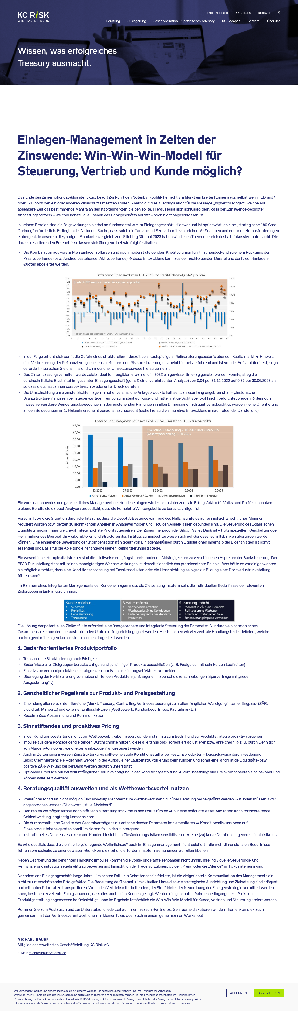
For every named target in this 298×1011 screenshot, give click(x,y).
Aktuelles (243, 13)
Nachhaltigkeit (217, 13)
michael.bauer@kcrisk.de (47, 953)
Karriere (254, 21)
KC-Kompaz (231, 21)
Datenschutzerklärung (107, 1003)
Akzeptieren (269, 993)
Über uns (273, 21)
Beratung (113, 21)
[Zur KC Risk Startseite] (33, 20)
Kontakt (264, 13)
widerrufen (167, 1003)
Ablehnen (238, 993)
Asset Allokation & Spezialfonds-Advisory (184, 21)
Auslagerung (136, 21)
